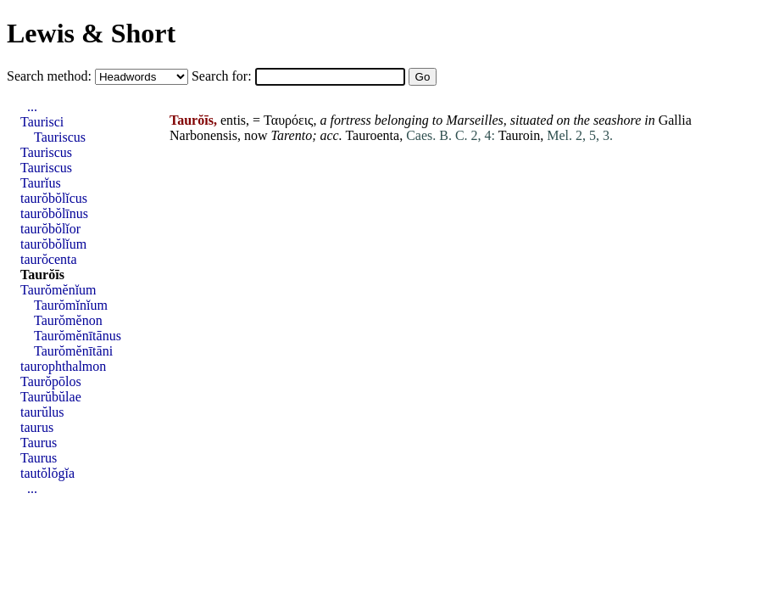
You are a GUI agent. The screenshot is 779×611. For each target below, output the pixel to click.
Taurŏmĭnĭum (71, 305)
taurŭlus (42, 412)
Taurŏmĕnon (68, 320)
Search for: (223, 76)
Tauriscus (60, 137)
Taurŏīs (42, 274)
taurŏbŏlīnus (54, 213)
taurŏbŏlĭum (53, 244)
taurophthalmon (63, 366)
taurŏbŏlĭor (50, 228)
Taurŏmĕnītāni (73, 351)
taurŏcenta (48, 259)
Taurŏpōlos (50, 381)
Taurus (38, 442)
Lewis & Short (91, 33)
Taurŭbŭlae (50, 397)
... (32, 106)
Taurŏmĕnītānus (77, 335)
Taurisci (42, 122)
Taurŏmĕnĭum (58, 290)
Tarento (292, 135)
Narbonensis (203, 135)
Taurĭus (40, 183)
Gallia (675, 120)
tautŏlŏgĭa (47, 473)
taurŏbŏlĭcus (53, 198)
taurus (36, 427)
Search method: (51, 76)
